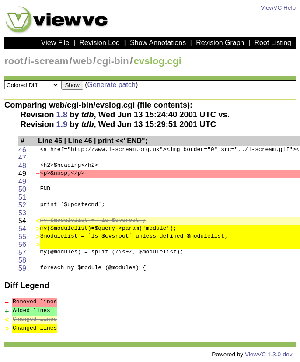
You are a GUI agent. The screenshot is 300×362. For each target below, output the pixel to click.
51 (22, 197)
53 (22, 213)
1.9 (62, 124)
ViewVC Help (278, 7)
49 (22, 181)
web (82, 61)
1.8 (62, 114)
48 (22, 165)
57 (22, 252)
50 (22, 189)
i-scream (48, 61)
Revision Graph (220, 42)
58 (22, 260)
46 (22, 150)
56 (22, 244)
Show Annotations (158, 42)
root (14, 61)
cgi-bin (113, 61)
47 (22, 158)
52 (22, 205)
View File (55, 42)
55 (22, 236)
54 (22, 228)
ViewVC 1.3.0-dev (269, 354)
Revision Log (99, 42)
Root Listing (273, 42)
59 (22, 268)
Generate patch (111, 84)
